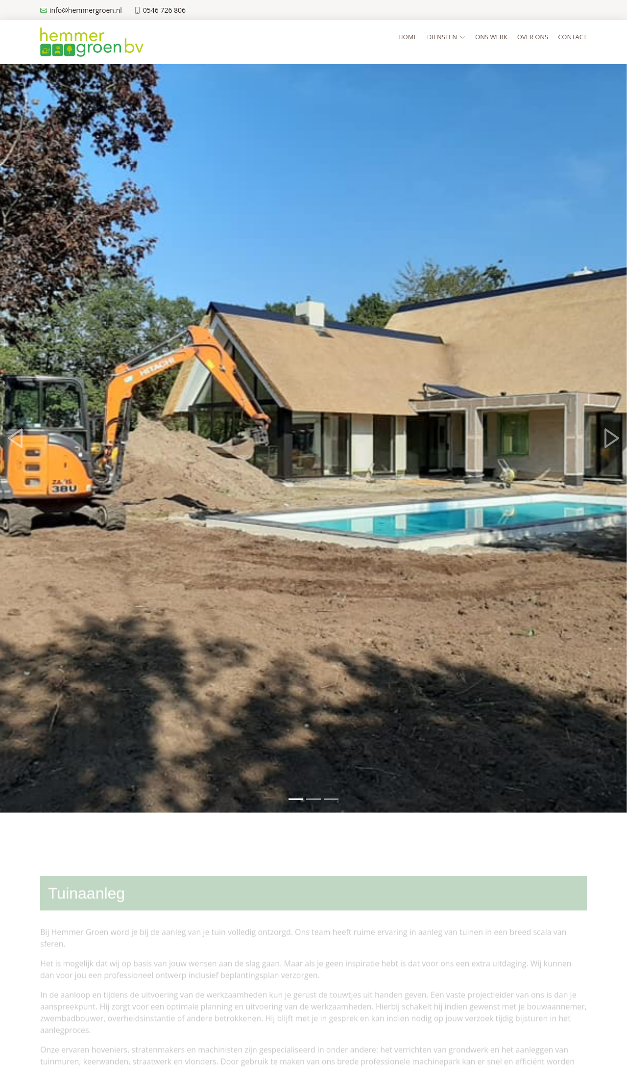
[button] (15, 438)
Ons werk (491, 36)
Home (407, 36)
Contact (572, 36)
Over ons (533, 36)
